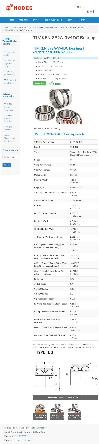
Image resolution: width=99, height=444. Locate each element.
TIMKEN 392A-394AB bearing (45, 416)
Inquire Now (39, 83)
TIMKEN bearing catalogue (8, 107)
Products (23, 20)
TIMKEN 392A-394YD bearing (62, 416)
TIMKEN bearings (18, 27)
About (69, 20)
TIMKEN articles (8, 128)
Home (11, 20)
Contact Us (42, 427)
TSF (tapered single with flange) (9, 63)
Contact (81, 20)
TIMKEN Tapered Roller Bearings (42, 27)
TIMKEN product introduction (9, 118)
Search (6, 165)
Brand (36, 20)
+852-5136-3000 (18, 436)
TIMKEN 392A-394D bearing (78, 416)
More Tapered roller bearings (10, 138)
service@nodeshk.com (20, 440)
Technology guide (53, 20)
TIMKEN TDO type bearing (71, 27)
